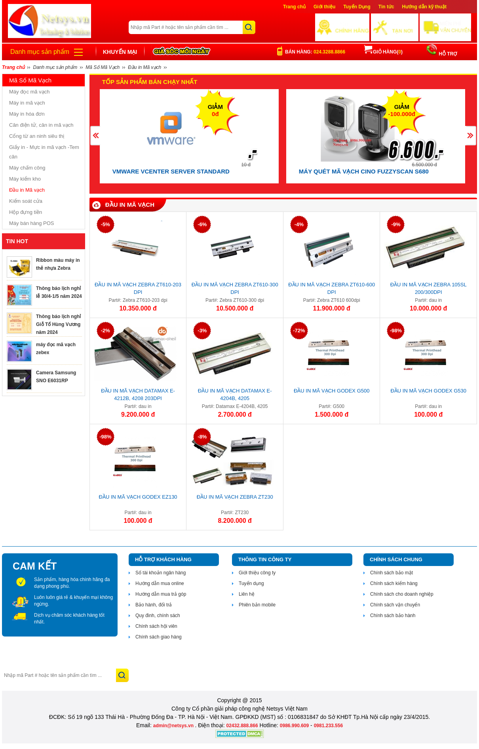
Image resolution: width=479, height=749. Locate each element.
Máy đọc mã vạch (29, 92)
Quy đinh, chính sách (157, 615)
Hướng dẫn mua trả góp (160, 594)
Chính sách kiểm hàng (394, 583)
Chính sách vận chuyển (395, 605)
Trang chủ (294, 7)
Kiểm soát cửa (25, 201)
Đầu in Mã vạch (27, 190)
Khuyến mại (120, 52)
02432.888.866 (242, 725)
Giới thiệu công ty (257, 573)
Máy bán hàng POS (31, 223)
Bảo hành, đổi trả (153, 605)
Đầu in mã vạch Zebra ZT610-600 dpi (331, 288)
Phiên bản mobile (257, 605)
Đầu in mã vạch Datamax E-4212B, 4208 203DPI (138, 394)
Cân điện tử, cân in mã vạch (41, 125)
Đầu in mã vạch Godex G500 (332, 391)
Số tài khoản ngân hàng (160, 573)
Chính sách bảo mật (391, 573)
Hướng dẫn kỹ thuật (424, 7)
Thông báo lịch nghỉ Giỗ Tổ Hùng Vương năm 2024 (58, 324)
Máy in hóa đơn (27, 114)
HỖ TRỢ (447, 54)
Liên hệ (247, 594)
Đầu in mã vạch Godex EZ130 (138, 497)
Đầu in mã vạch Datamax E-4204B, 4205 (235, 394)
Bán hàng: (315, 52)
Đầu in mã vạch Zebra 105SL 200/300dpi (428, 288)
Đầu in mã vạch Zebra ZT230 (235, 497)
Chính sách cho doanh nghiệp (401, 594)
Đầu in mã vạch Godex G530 (428, 391)
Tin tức (386, 7)
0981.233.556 (328, 725)
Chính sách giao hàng (158, 637)
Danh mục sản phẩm (39, 51)
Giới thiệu (324, 7)
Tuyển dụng (251, 583)
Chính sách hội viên (156, 626)
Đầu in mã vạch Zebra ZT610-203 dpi (138, 288)
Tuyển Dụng (356, 7)
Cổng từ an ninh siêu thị (36, 136)
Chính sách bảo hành (392, 615)
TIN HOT (17, 241)
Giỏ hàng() (383, 52)
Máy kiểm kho (25, 179)
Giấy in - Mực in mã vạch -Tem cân (44, 152)
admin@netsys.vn (174, 725)
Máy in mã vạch (27, 103)
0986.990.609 (294, 725)
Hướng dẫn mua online (159, 583)
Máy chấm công (27, 168)
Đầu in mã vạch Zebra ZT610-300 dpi (235, 288)
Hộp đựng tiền (25, 212)
